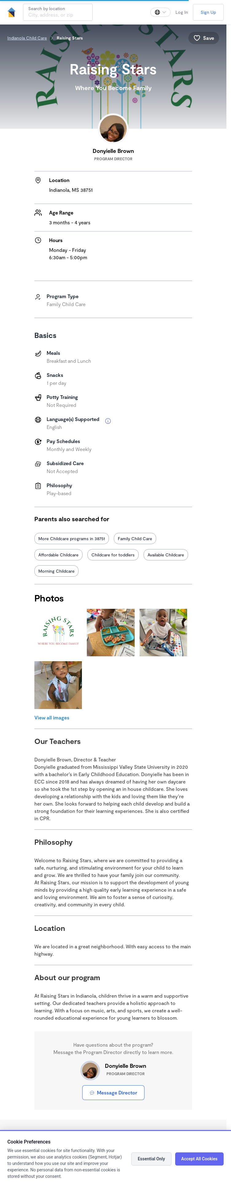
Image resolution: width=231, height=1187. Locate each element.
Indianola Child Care (27, 37)
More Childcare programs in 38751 (71, 538)
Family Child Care (135, 538)
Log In (181, 12)
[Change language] (160, 12)
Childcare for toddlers (113, 554)
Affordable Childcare (58, 554)
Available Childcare (166, 554)
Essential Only (151, 1158)
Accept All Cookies (199, 1158)
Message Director (113, 1092)
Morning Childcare (56, 571)
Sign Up (208, 12)
